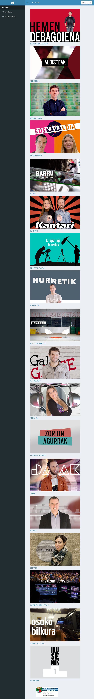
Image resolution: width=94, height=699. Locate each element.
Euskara (84, 3)
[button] (27, 2)
